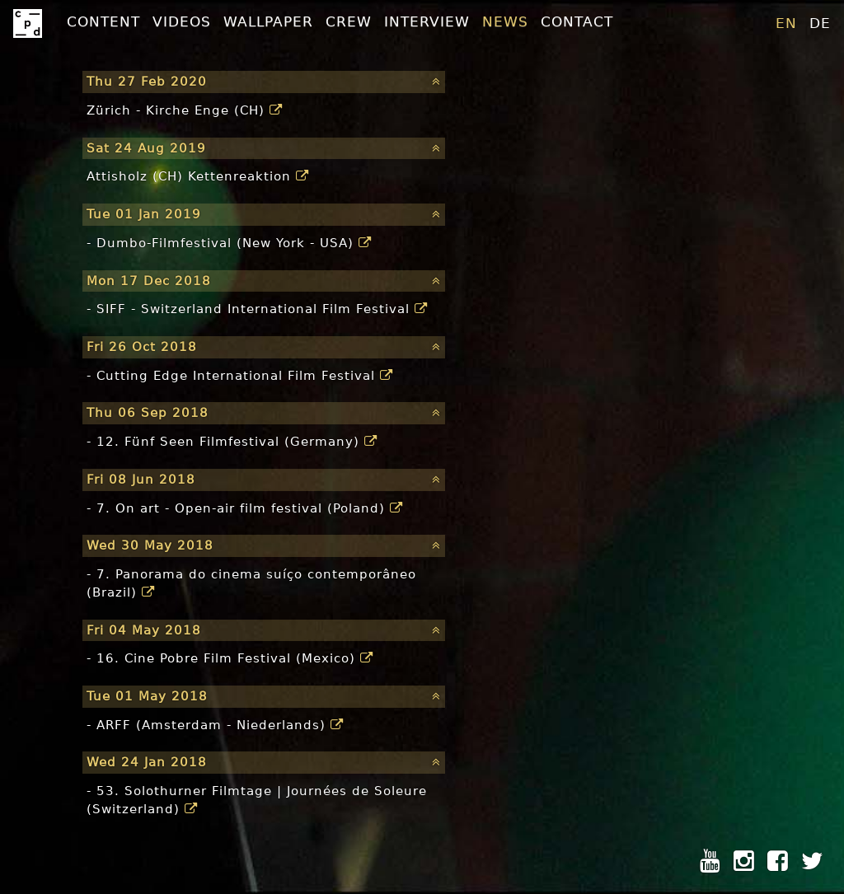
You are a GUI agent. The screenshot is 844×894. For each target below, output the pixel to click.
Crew (349, 21)
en (786, 23)
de (820, 23)
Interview (427, 21)
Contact (577, 21)
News (505, 21)
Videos (181, 21)
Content (103, 21)
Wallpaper (268, 21)
